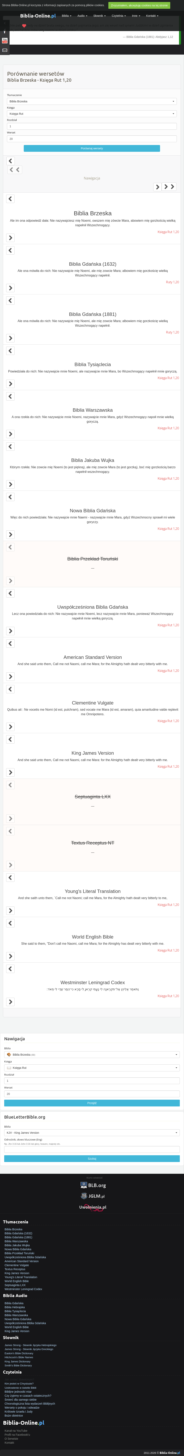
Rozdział (12, 120)
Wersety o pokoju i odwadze (22, 1407)
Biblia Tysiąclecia (15, 1311)
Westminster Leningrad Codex (23, 1289)
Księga (11, 107)
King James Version (17, 1273)
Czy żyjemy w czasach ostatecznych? (28, 1395)
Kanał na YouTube (16, 1430)
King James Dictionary (17, 1361)
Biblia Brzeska (13, 1229)
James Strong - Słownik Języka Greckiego (29, 1349)
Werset (11, 132)
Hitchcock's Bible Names (19, 1357)
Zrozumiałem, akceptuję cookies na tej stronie (139, 5)
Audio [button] (82, 15)
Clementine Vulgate (17, 1265)
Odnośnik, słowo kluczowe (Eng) (23, 1139)
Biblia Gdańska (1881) (18, 1237)
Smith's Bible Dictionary (18, 1365)
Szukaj (92, 1158)
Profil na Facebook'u (17, 1434)
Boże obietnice (14, 1415)
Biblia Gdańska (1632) (18, 1233)
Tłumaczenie (14, 95)
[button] (92, 101)
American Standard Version (22, 1261)
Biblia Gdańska (14, 1303)
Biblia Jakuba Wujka (17, 1245)
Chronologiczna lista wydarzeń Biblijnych (30, 1403)
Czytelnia (119, 15)
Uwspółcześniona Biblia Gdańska (25, 1257)
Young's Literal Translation (21, 1277)
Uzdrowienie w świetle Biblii (20, 1387)
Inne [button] (136, 15)
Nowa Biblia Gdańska (18, 1249)
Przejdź (92, 1103)
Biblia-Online (38, 16)
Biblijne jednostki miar (18, 1391)
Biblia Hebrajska (15, 1307)
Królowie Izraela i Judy (19, 1411)
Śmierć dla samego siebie (21, 1399)
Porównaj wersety (92, 148)
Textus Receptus (15, 1269)
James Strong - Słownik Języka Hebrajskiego (30, 1345)
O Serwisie (11, 1438)
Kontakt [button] (152, 15)
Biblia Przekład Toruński (19, 1253)
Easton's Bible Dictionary (19, 1353)
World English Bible (17, 1281)
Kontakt (9, 1442)
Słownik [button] (99, 15)
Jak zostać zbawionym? (19, 1379)
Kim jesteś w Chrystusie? (19, 1383)
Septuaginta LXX (15, 1285)
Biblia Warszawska (16, 1241)
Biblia (66, 15)
